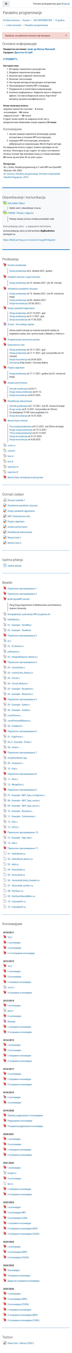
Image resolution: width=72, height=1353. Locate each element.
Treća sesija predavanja (20, 433)
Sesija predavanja (17, 271)
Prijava (65, 3)
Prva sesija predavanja (20, 426)
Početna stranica (11, 20)
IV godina (59, 20)
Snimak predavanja (18, 389)
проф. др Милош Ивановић (41, 49)
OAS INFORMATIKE (42, 20)
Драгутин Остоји (23, 52)
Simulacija (14, 362)
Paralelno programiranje (36, 25)
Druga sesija (15, 409)
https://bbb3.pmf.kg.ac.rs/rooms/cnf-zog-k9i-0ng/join (29, 240)
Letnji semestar (14, 25)
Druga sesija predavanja (20, 392)
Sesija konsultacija (18, 303)
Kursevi (26, 20)
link (46, 412)
